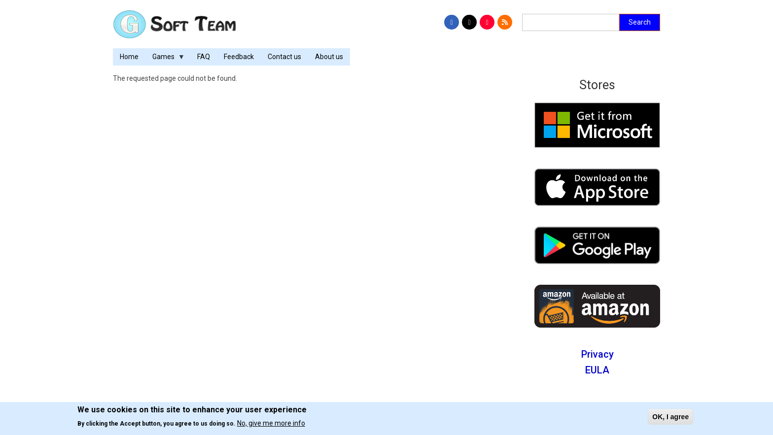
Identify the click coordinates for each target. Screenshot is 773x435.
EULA (597, 370)
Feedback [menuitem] (239, 57)
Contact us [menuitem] (284, 57)
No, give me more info (271, 423)
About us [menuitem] (329, 57)
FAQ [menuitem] (203, 57)
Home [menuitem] (129, 57)
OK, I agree (670, 417)
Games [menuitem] (165, 59)
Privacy (597, 354)
